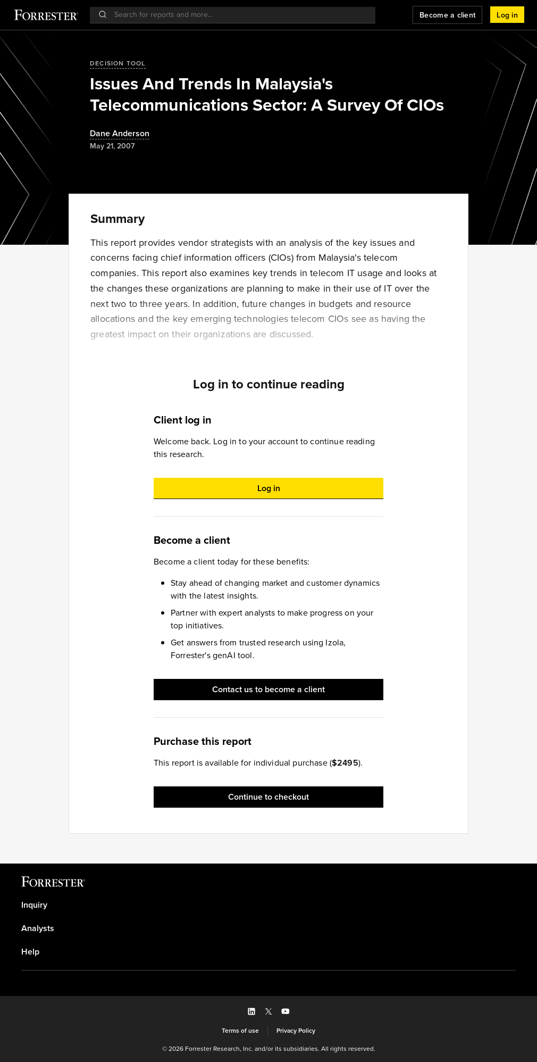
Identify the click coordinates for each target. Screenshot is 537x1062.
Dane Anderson (119, 133)
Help (30, 952)
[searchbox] (238, 14)
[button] (507, 14)
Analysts (37, 928)
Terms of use (240, 1030)
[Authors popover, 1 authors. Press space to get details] (119, 133)
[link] (268, 905)
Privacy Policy (295, 1030)
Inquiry (34, 905)
